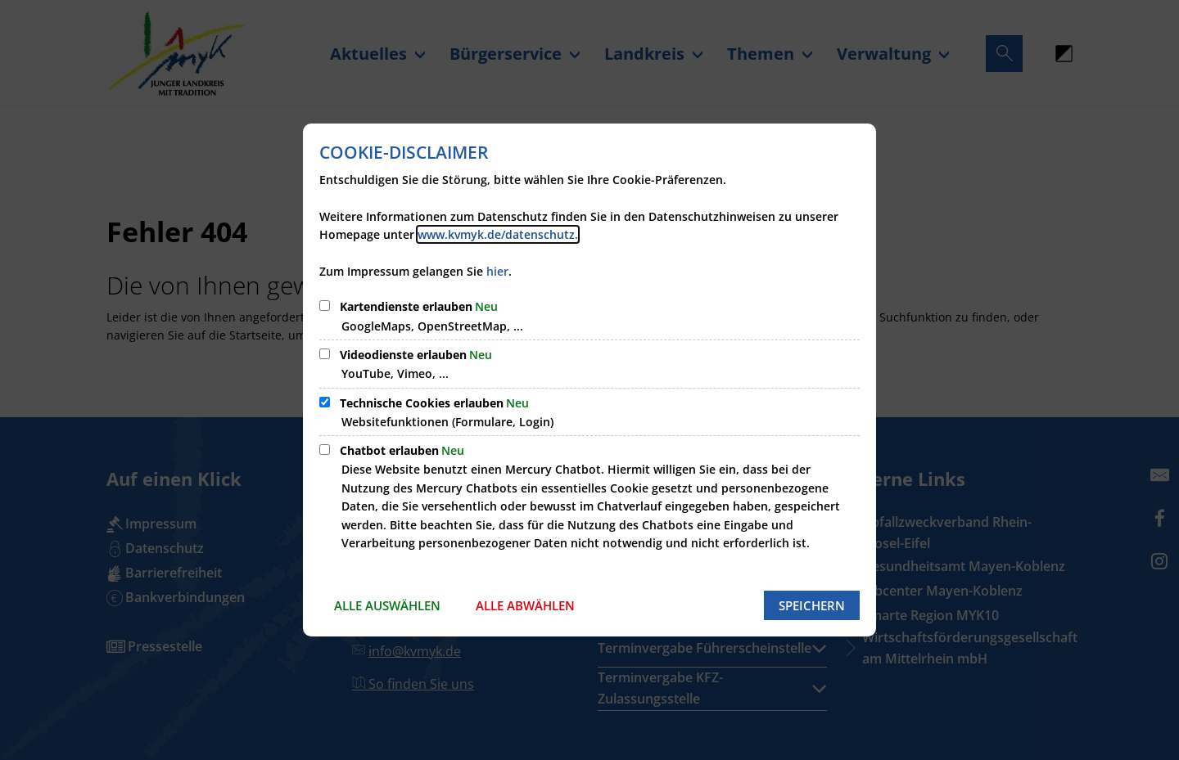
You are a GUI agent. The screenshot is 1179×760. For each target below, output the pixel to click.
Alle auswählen (387, 605)
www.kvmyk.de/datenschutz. (498, 234)
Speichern (812, 605)
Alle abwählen (525, 605)
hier (497, 271)
